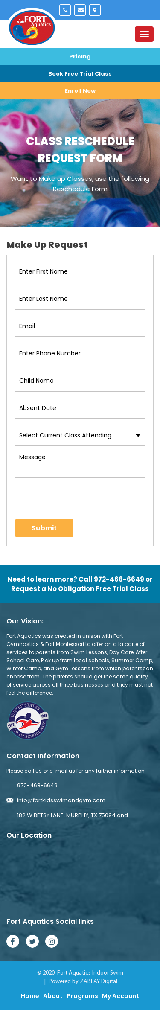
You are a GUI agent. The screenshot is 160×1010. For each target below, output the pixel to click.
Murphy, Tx (95, 10)
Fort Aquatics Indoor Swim (90, 973)
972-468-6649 (65, 10)
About (53, 996)
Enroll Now (80, 91)
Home (30, 996)
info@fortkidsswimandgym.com (80, 10)
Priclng (80, 56)
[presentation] (65, 498)
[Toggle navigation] (144, 34)
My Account (120, 996)
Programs (82, 996)
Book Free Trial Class (80, 74)
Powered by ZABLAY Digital (83, 981)
